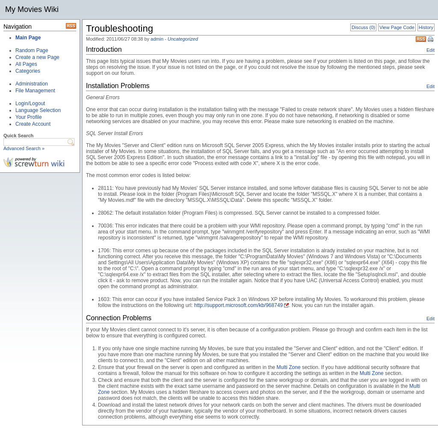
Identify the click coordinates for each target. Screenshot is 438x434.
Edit (430, 50)
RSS (421, 39)
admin (157, 38)
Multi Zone (289, 367)
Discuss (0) (363, 27)
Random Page (31, 50)
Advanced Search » (23, 148)
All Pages (26, 64)
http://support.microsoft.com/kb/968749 (238, 305)
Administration (31, 84)
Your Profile (28, 117)
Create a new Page (37, 57)
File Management (35, 91)
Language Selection (38, 110)
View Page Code (396, 27)
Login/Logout (30, 103)
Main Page (28, 38)
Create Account (32, 124)
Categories (27, 71)
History (426, 27)
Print (431, 39)
